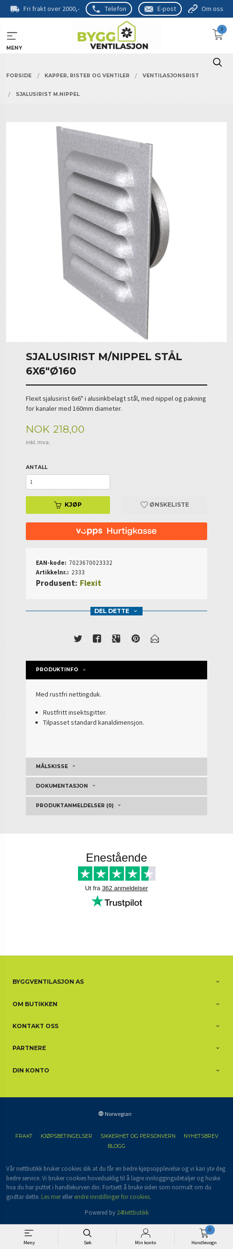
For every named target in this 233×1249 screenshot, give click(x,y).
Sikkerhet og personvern (138, 1136)
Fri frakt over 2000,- (51, 8)
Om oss (212, 8)
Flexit (90, 583)
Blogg (116, 1146)
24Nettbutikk (133, 1212)
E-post (166, 8)
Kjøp (68, 504)
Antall (36, 467)
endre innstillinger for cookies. (112, 1197)
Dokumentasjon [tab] (62, 786)
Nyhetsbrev (201, 1136)
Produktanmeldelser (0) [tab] (74, 805)
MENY (12, 36)
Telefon (115, 8)
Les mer (51, 1197)
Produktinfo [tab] (57, 669)
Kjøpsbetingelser (66, 1136)
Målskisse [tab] (52, 766)
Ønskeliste (165, 504)
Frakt (24, 1136)
